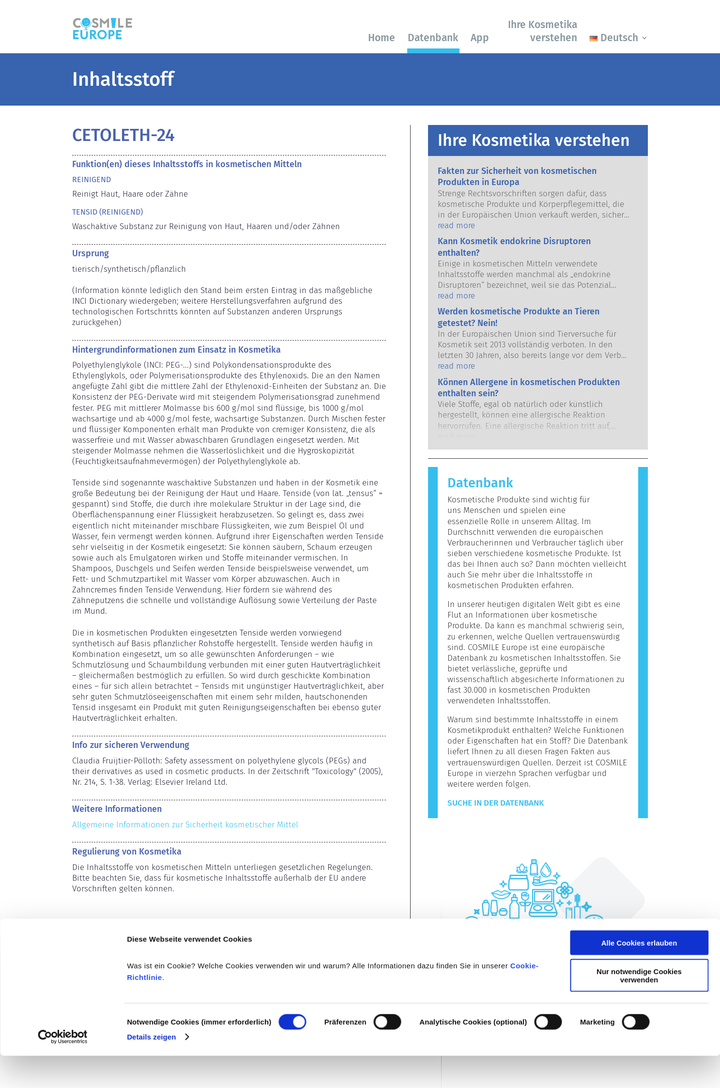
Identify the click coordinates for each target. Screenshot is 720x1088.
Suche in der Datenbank (495, 803)
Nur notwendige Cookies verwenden (639, 1007)
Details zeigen (151, 1069)
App (480, 37)
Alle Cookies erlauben (639, 975)
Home (381, 37)
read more (456, 225)
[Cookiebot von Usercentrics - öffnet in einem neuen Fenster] (62, 1069)
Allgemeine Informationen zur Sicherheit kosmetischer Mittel (185, 825)
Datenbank (433, 37)
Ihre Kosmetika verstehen (542, 31)
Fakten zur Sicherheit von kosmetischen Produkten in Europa (517, 176)
